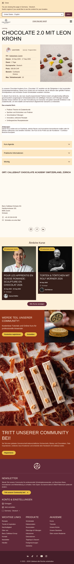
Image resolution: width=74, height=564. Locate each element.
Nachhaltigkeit (7, 527)
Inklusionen (30, 533)
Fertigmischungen (32, 543)
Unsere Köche (54, 527)
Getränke (29, 546)
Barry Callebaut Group (9, 533)
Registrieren (8, 453)
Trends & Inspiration (9, 524)
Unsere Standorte (56, 530)
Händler (4, 543)
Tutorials (53, 524)
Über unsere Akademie (57, 533)
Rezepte (5, 521)
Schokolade (30, 521)
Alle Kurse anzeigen (37, 304)
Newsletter (5, 539)
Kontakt (4, 536)
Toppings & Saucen (32, 539)
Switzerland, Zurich (15, 56)
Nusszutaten (30, 527)
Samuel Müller (13, 296)
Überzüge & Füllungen (33, 530)
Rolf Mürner (49, 289)
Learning (4, 28)
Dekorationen (30, 536)
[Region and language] (33, 14)
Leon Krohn (16, 50)
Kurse (52, 521)
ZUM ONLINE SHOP (40, 21)
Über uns (5, 530)
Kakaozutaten (30, 524)
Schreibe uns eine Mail (12, 220)
